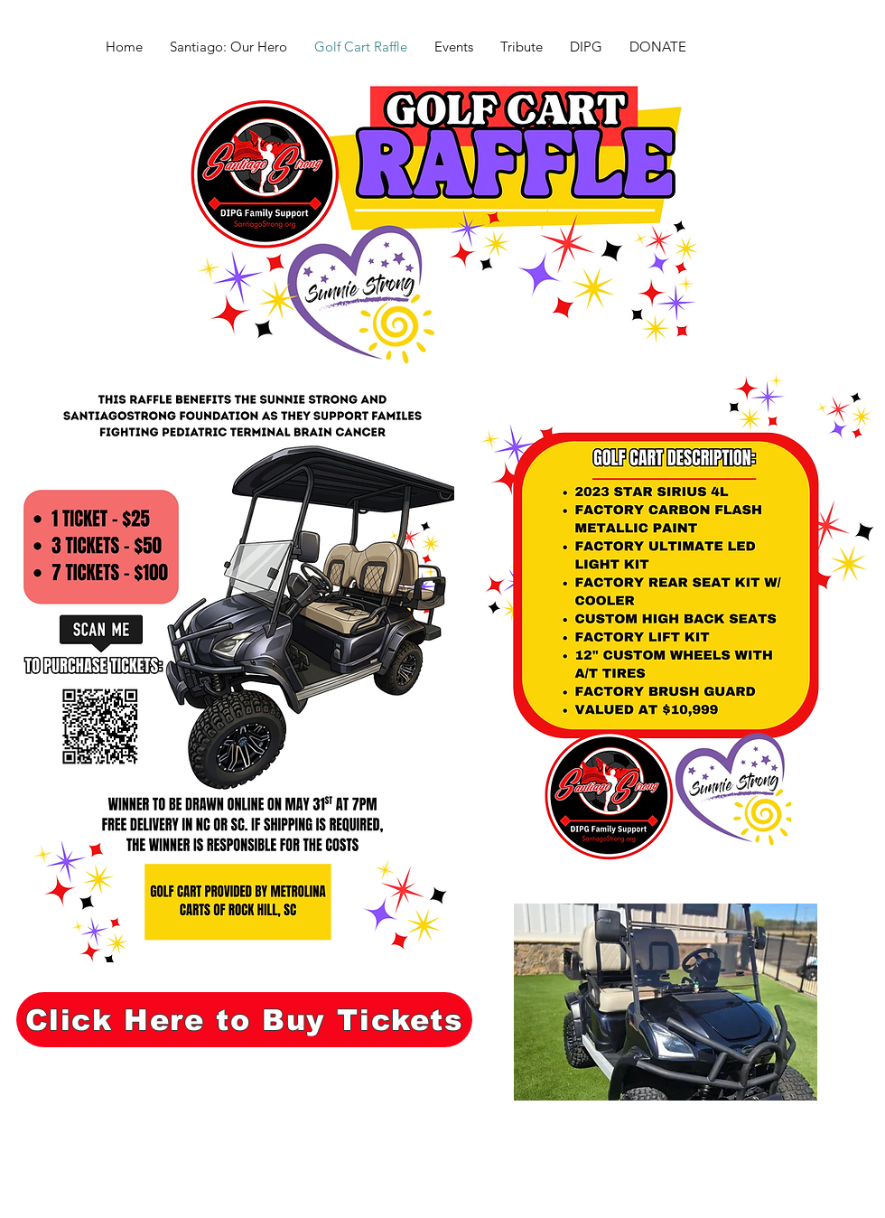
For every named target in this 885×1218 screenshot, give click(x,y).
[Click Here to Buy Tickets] (244, 1019)
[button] (665, 1002)
